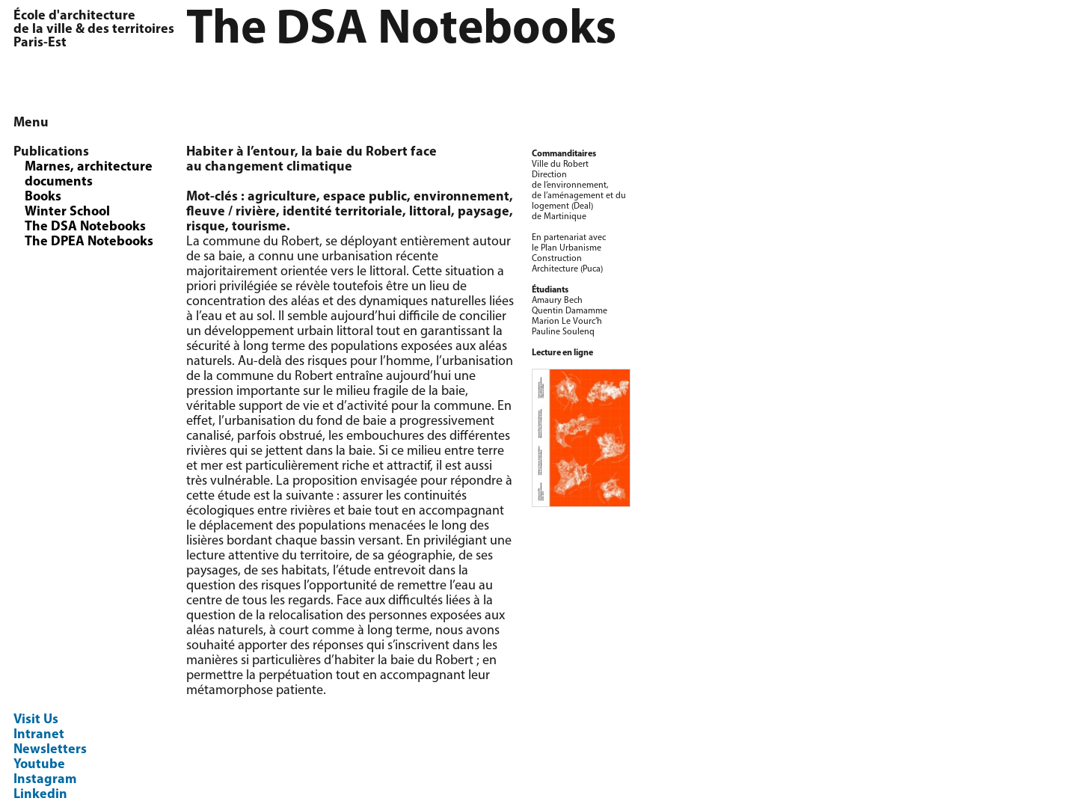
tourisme (259, 227)
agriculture (282, 197)
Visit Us (35, 720)
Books (43, 197)
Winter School (67, 212)
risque (205, 227)
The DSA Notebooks (85, 227)
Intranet (38, 735)
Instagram (44, 780)
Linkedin (40, 795)
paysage (483, 212)
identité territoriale (342, 212)
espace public (365, 197)
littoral (430, 212)
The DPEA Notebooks (89, 242)
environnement (461, 197)
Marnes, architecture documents (89, 174)
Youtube (39, 765)
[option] (859, 149)
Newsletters (50, 750)
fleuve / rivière (231, 212)
